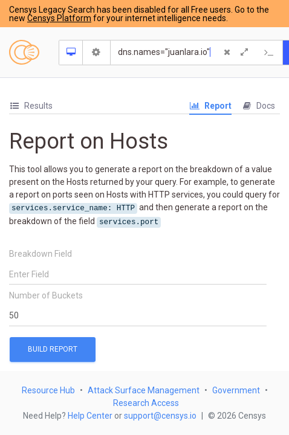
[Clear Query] (227, 52)
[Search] (166, 52)
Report (210, 106)
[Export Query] (270, 52)
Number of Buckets (46, 295)
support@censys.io (160, 415)
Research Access (146, 403)
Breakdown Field (40, 254)
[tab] (31, 106)
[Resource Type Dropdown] (71, 52)
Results (31, 106)
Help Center (90, 415)
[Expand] (244, 52)
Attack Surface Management (144, 390)
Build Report (52, 349)
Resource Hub (48, 390)
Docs (258, 106)
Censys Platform (59, 18)
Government (236, 390)
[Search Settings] (97, 52)
